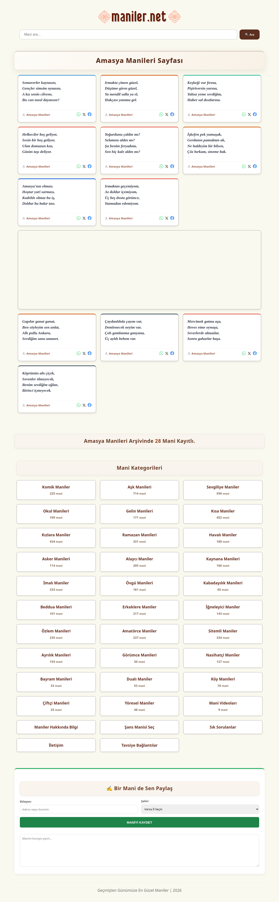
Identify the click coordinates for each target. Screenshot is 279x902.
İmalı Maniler (56, 582)
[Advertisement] (139, 269)
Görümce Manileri (139, 655)
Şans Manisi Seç (140, 727)
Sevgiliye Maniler (223, 487)
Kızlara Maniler (56, 534)
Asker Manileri (56, 558)
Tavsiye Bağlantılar (139, 745)
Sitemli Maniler (222, 631)
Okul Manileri (56, 511)
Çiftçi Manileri (56, 703)
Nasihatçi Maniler (223, 655)
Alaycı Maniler (139, 558)
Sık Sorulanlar (223, 727)
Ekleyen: (26, 801)
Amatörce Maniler (139, 631)
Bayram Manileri (56, 679)
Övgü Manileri (139, 582)
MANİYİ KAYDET (139, 822)
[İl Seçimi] (200, 809)
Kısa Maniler (223, 511)
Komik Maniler (56, 487)
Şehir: (145, 801)
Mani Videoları (223, 703)
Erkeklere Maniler (139, 606)
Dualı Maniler (139, 679)
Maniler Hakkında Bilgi (56, 727)
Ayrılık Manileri (56, 655)
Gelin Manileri (139, 511)
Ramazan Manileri (139, 534)
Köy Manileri (223, 679)
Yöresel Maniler (139, 703)
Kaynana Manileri (223, 558)
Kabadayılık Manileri (223, 582)
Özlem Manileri (56, 631)
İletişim (56, 745)
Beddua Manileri (56, 606)
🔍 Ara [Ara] (249, 34)
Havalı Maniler (223, 534)
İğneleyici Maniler (223, 606)
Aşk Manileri (139, 487)
